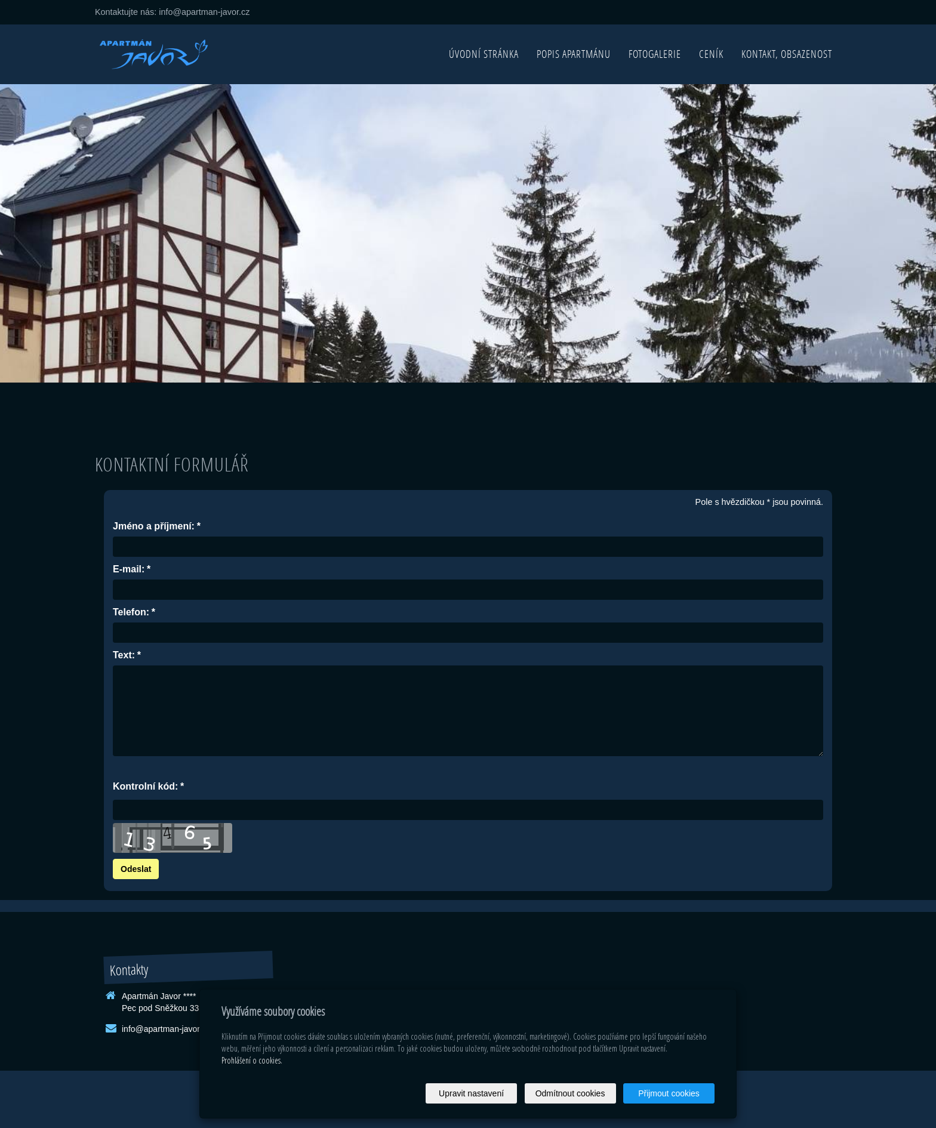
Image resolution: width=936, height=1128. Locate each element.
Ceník (711, 54)
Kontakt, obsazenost (786, 54)
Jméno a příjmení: (154, 527)
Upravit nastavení (471, 1093)
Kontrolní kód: (145, 787)
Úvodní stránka (484, 54)
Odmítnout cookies (570, 1093)
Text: (124, 655)
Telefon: (131, 613)
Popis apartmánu (574, 54)
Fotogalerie (655, 54)
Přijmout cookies (669, 1093)
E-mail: (128, 570)
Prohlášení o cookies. (251, 1060)
